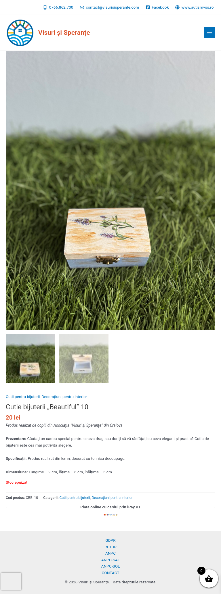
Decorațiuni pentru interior (64, 396)
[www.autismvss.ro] (194, 7)
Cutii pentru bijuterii (23, 396)
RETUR (110, 547)
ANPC (110, 553)
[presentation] (11, 581)
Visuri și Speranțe (64, 32)
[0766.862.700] (58, 7)
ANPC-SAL (110, 560)
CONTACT (110, 572)
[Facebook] (157, 7)
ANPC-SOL (110, 566)
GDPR (110, 540)
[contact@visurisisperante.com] (109, 7)
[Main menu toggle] (209, 32)
